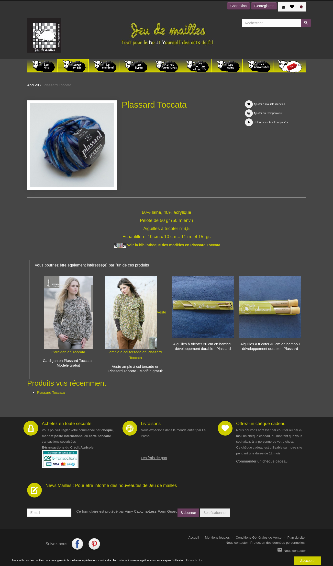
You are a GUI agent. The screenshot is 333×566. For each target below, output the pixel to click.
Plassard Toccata (51, 392)
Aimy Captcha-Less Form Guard (151, 511)
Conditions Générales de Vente (258, 537)
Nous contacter (237, 542)
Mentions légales (217, 537)
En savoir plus (194, 560)
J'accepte (307, 561)
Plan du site (296, 537)
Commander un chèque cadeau (262, 461)
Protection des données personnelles (277, 542)
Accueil (33, 85)
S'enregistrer (264, 6)
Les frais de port (154, 458)
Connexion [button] (238, 6)
